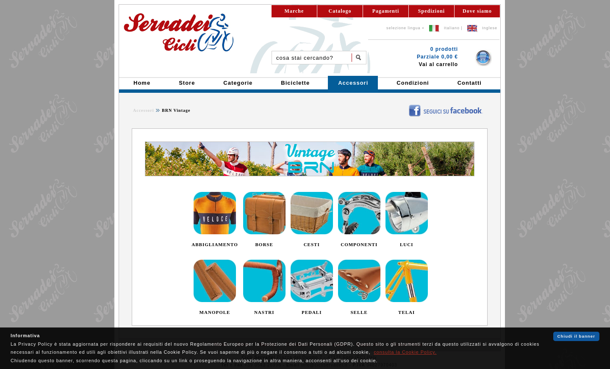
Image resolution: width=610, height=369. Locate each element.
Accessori (143, 110)
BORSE (264, 244)
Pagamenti (385, 11)
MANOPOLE (215, 312)
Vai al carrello (438, 64)
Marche (294, 11)
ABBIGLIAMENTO (214, 244)
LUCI (406, 244)
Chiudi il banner (576, 336)
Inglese (489, 28)
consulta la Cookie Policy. (405, 352)
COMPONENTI (359, 244)
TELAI (406, 312)
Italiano (452, 28)
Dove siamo (477, 11)
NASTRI (264, 312)
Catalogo (340, 11)
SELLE (358, 312)
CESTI (312, 244)
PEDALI (312, 312)
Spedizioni (431, 11)
